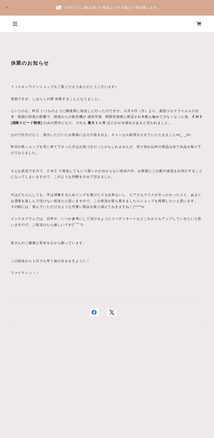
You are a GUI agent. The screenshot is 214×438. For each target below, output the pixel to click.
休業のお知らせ (30, 63)
